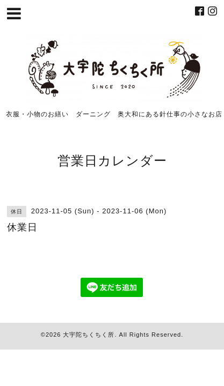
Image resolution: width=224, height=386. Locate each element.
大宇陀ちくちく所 (88, 334)
